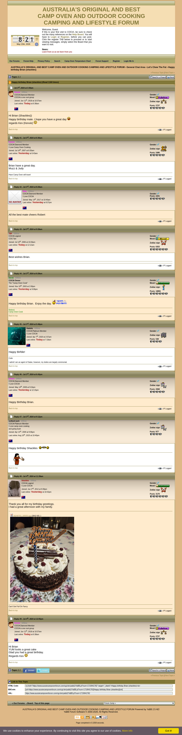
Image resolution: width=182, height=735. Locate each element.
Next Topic (169, 73)
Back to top (13, 129)
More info (127, 730)
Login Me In (129, 61)
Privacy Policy (44, 61)
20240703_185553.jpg (20, 516)
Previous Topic (158, 73)
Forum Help (28, 61)
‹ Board (29, 703)
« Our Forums (18, 703)
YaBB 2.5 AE (153, 709)
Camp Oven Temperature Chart (77, 61)
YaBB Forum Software (74, 712)
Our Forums (14, 61)
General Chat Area (136, 67)
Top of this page (41, 703)
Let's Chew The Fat (156, 67)
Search (57, 61)
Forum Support (102, 61)
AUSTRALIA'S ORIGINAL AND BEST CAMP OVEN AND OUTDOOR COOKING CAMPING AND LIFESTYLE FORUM (68, 67)
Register (116, 61)
